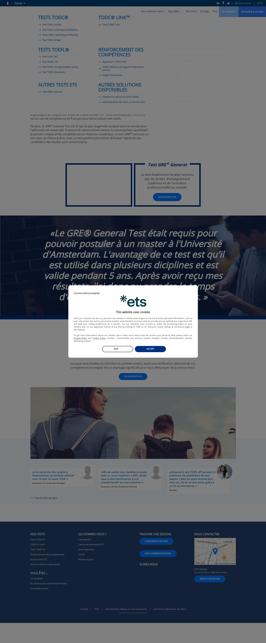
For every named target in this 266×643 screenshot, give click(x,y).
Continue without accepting (86, 293)
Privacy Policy (80, 338)
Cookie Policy (99, 338)
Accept (150, 348)
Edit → (117, 348)
